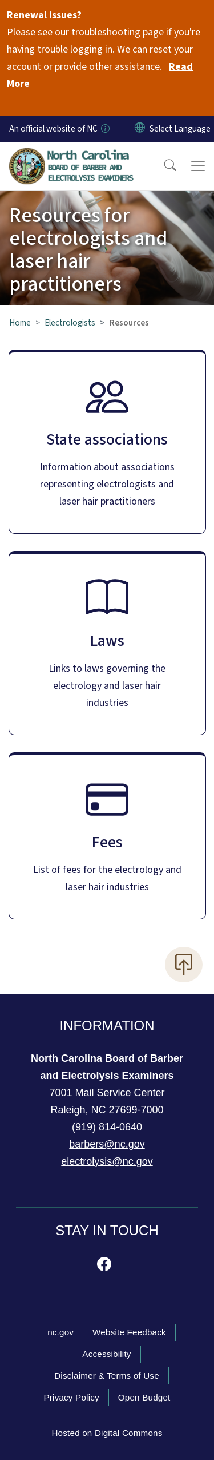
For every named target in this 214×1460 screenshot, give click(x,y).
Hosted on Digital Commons (106, 1433)
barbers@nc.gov (106, 1144)
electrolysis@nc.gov (106, 1161)
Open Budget (144, 1397)
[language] (180, 128)
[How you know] (104, 128)
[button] (162, 166)
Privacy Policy (71, 1397)
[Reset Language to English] (140, 128)
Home (20, 322)
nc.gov (60, 1332)
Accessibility (106, 1354)
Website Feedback (129, 1332)
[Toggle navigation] (198, 166)
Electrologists (70, 322)
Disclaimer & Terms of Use (106, 1375)
